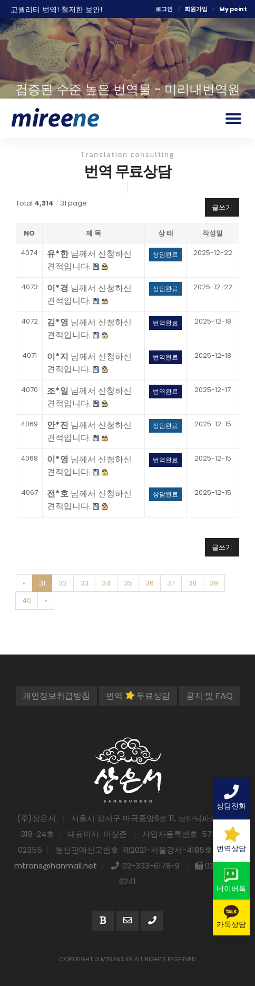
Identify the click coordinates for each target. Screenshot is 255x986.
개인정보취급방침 (56, 696)
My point (233, 9)
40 (26, 600)
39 (214, 583)
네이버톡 (231, 880)
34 (106, 583)
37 (171, 583)
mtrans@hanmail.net (55, 865)
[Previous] (24, 583)
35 (128, 583)
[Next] (45, 601)
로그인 (164, 9)
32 (62, 583)
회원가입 (196, 9)
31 (42, 583)
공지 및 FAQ (209, 696)
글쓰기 (222, 207)
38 (192, 583)
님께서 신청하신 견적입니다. (89, 260)
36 (149, 583)
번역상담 (231, 839)
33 (84, 583)
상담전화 (231, 798)
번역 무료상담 (138, 696)
